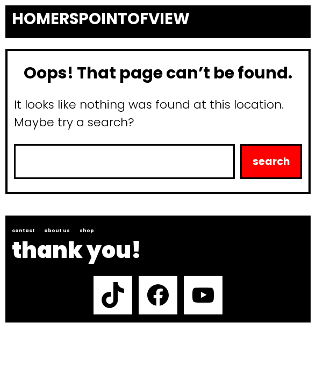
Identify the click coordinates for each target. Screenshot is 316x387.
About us (57, 230)
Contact (23, 230)
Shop (87, 230)
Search (271, 161)
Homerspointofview (101, 19)
